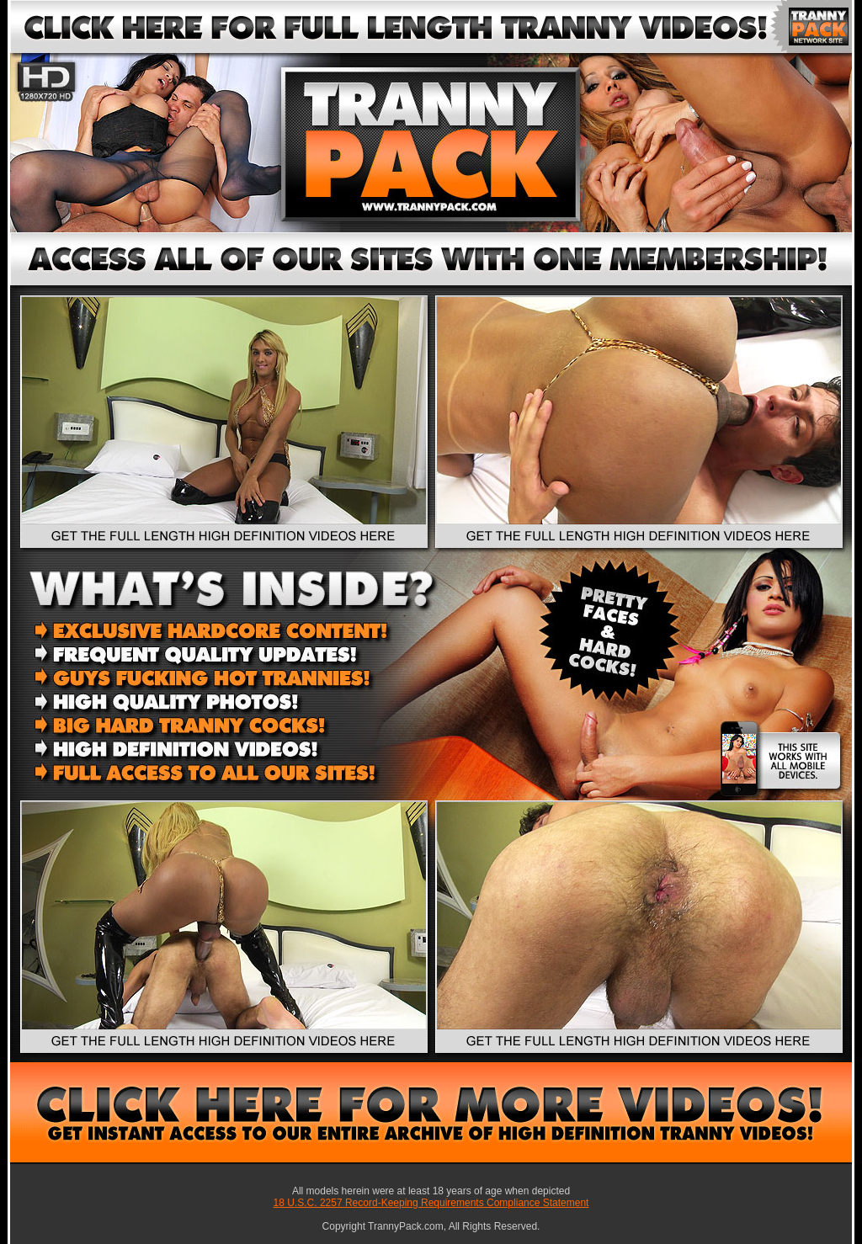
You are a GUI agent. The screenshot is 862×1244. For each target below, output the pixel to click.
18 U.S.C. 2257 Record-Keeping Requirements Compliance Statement (431, 1203)
